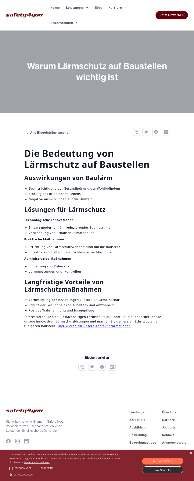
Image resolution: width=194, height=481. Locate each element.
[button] (77, 7)
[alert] (97, 465)
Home (55, 7)
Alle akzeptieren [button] (162, 461)
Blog (98, 7)
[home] (24, 15)
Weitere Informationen (37, 462)
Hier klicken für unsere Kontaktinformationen (94, 326)
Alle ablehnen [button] (162, 469)
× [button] (190, 453)
